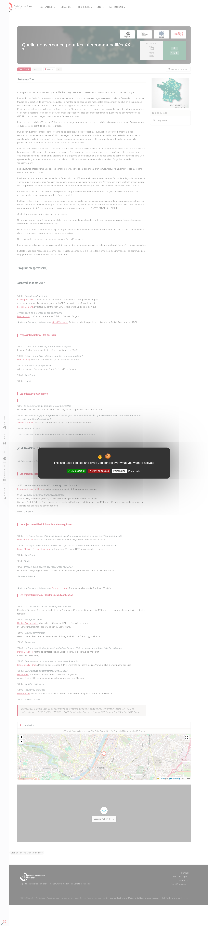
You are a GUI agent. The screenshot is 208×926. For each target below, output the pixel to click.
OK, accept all (76, 471)
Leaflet (161, 800)
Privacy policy (135, 471)
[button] (31, 759)
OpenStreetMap (174, 800)
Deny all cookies (99, 471)
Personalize (119, 471)
